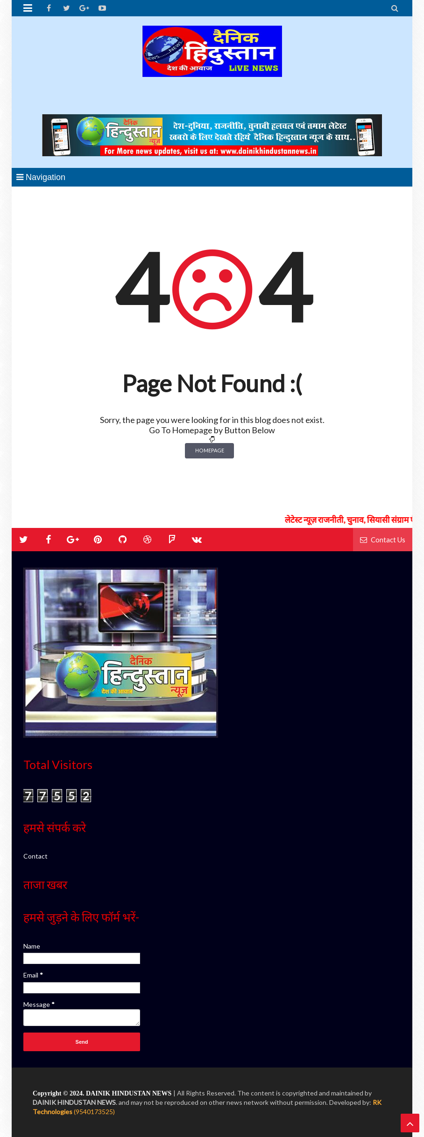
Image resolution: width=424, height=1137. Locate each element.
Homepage (209, 450)
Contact (35, 856)
